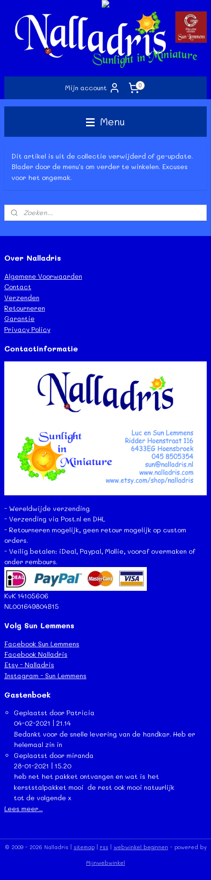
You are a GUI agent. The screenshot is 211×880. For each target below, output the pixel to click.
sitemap (84, 847)
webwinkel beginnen (141, 847)
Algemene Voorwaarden (43, 276)
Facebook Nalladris (35, 654)
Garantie (19, 318)
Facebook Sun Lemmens (41, 643)
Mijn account (92, 88)
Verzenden (21, 297)
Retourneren (24, 307)
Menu (105, 121)
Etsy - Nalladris (29, 664)
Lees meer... (23, 808)
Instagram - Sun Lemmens (45, 675)
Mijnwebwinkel (105, 862)
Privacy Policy (27, 329)
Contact (17, 286)
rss (104, 847)
